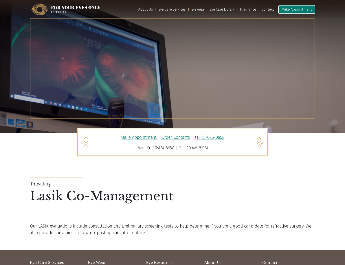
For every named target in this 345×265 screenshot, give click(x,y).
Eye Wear (97, 262)
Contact (268, 9)
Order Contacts (175, 137)
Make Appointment (296, 9)
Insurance (248, 9)
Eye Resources (159, 262)
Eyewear (197, 9)
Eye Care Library (222, 9)
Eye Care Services (172, 9)
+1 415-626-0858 (209, 137)
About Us (145, 9)
